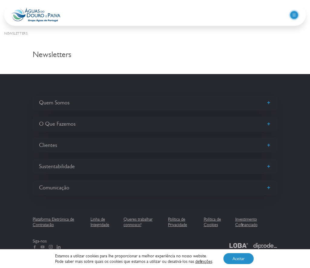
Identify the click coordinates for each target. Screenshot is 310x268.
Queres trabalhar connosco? (138, 222)
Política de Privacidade (177, 222)
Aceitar (238, 258)
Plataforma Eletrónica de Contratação (53, 222)
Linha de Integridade (100, 222)
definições (203, 261)
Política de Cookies (212, 222)
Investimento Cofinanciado (246, 222)
